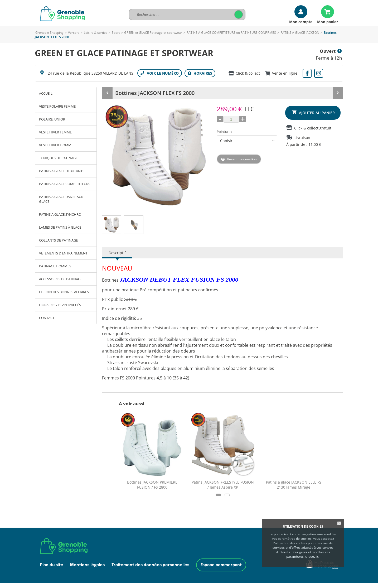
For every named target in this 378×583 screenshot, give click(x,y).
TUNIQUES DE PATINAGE (58, 158)
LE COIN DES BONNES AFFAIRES (64, 292)
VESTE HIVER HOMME (56, 145)
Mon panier (327, 21)
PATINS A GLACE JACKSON (299, 32)
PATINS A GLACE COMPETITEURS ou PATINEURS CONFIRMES (231, 32)
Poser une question (242, 159)
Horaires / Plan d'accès (60, 304)
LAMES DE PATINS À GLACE (60, 227)
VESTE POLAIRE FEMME (57, 106)
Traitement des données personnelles (150, 565)
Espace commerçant (221, 565)
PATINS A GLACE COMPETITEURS (64, 183)
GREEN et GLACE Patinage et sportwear (153, 32)
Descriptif (117, 252)
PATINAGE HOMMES (55, 266)
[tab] (111, 225)
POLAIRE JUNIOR (52, 119)
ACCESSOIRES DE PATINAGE (60, 279)
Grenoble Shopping (49, 32)
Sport (116, 32)
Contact (46, 317)
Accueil (45, 93)
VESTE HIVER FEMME (55, 132)
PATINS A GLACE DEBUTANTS (61, 170)
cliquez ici (312, 556)
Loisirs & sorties (95, 32)
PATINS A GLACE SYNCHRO (60, 214)
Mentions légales (87, 565)
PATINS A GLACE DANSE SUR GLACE (61, 199)
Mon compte (300, 21)
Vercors (73, 32)
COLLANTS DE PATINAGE (58, 240)
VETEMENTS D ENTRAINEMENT (63, 253)
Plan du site (51, 565)
